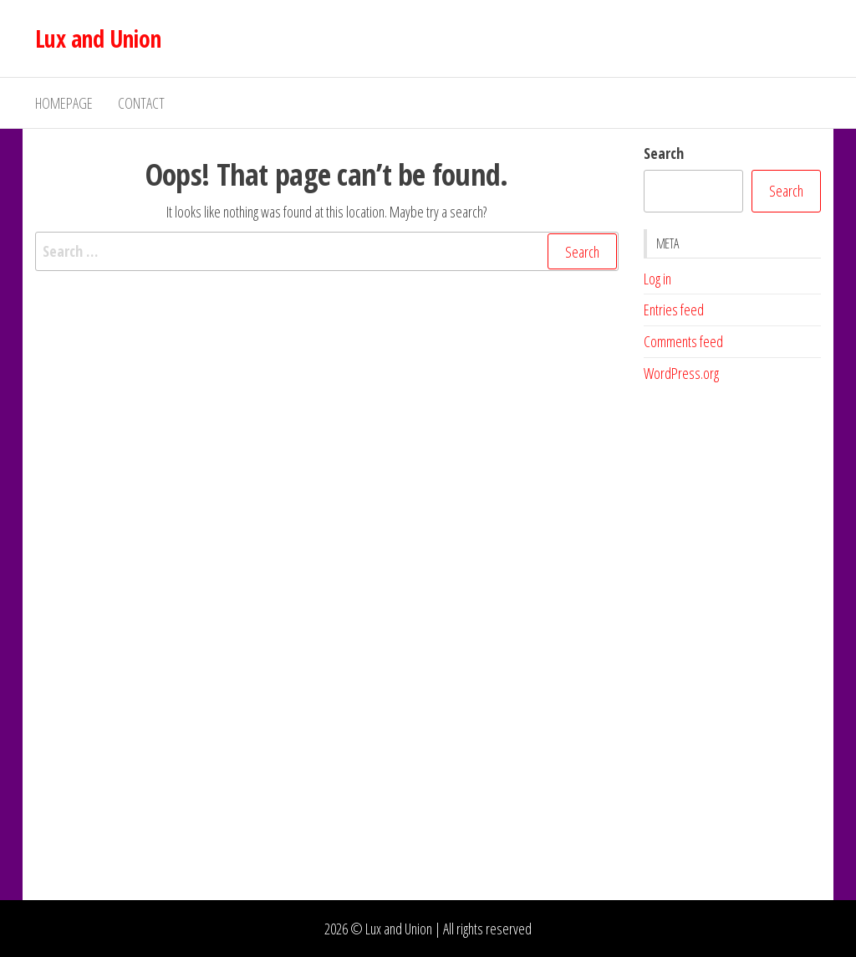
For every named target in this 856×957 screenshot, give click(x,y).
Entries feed (674, 309)
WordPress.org (681, 373)
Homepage (64, 103)
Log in (657, 279)
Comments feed (683, 341)
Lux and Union (98, 38)
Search (664, 153)
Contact (141, 103)
